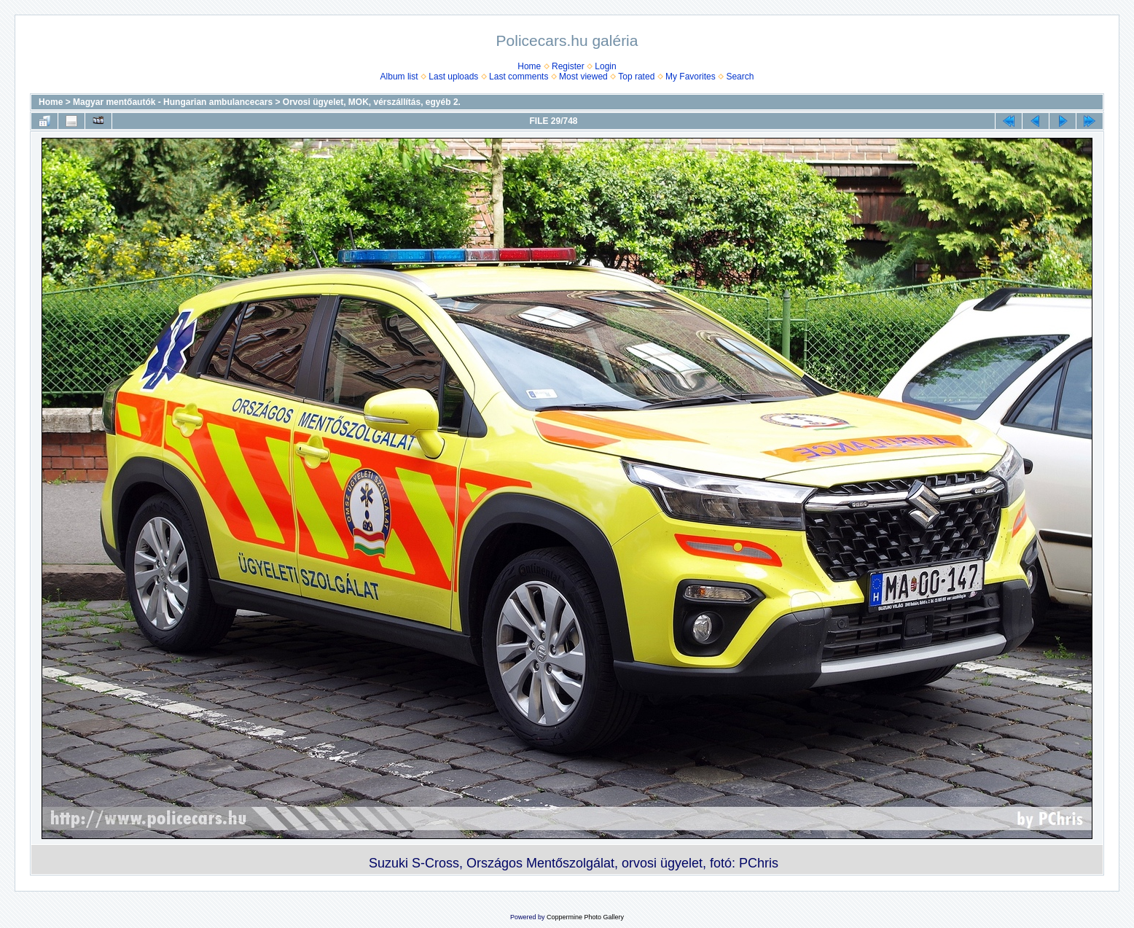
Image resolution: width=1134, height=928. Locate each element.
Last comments (518, 76)
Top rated (636, 76)
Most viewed (583, 76)
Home (529, 66)
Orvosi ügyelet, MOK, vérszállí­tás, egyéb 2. (372, 102)
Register (568, 66)
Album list (399, 76)
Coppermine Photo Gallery (585, 917)
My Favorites (690, 76)
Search (740, 76)
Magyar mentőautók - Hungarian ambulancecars (173, 102)
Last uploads (453, 76)
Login (605, 66)
